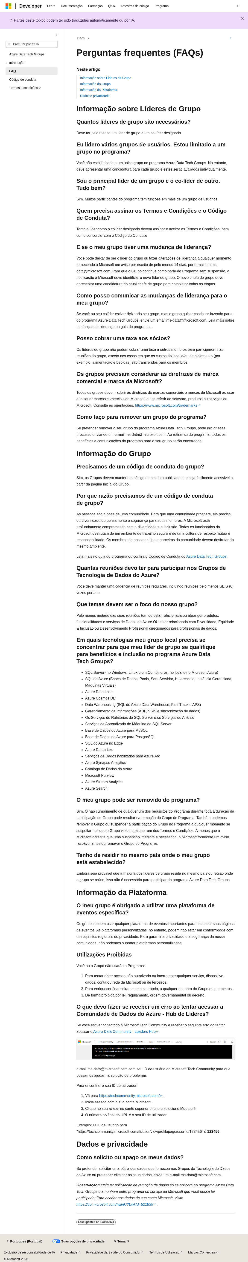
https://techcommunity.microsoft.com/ (129, 1096)
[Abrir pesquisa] (237, 6)
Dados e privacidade (95, 96)
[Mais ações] (231, 38)
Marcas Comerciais (202, 1252)
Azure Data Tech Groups (206, 556)
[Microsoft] (9, 6)
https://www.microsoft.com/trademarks (166, 405)
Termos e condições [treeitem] (23, 88)
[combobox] (32, 44)
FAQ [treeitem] (12, 71)
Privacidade (69, 1252)
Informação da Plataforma (98, 90)
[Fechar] (56, 35)
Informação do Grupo (95, 84)
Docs (81, 38)
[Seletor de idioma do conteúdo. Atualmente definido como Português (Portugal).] (24, 1241)
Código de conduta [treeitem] (22, 79)
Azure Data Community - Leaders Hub (124, 1032)
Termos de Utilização (164, 1252)
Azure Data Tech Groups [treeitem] (26, 54)
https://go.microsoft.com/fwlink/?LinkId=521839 (114, 1204)
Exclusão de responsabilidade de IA (29, 1252)
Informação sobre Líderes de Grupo (105, 78)
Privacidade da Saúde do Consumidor (113, 1252)
